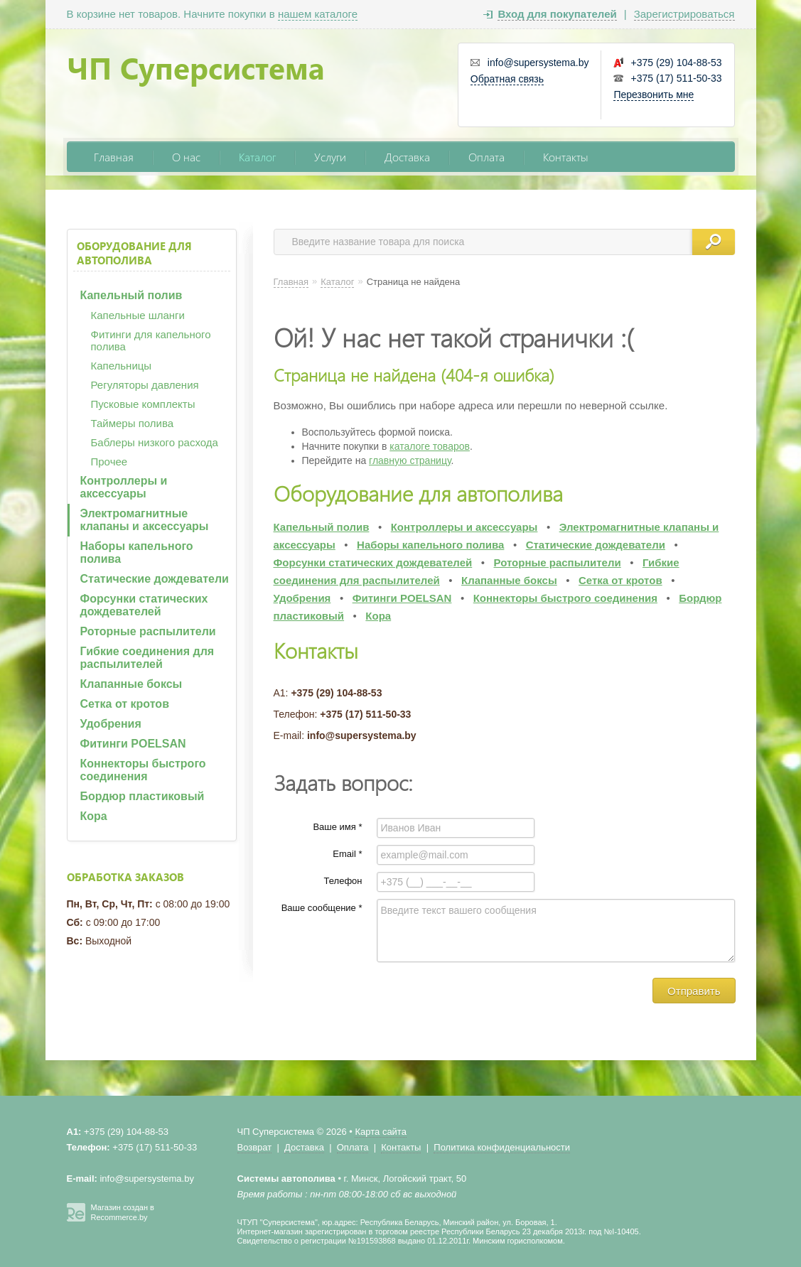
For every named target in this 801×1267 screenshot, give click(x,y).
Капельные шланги (138, 315)
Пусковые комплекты (143, 404)
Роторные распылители (148, 631)
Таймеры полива (132, 423)
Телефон (343, 880)
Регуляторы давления (145, 385)
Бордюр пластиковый (142, 796)
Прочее (109, 461)
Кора (93, 816)
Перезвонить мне (653, 94)
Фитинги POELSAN (133, 744)
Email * (347, 853)
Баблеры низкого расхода (154, 442)
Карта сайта (380, 1131)
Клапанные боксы (131, 684)
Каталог (257, 156)
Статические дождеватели (154, 579)
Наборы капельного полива (136, 552)
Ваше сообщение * (321, 907)
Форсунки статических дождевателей (144, 605)
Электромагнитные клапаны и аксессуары (144, 519)
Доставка (407, 156)
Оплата (486, 156)
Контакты (565, 156)
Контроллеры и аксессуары (124, 487)
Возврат (254, 1147)
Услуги (330, 156)
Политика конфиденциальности (502, 1147)
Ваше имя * (337, 826)
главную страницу (410, 460)
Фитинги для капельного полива (151, 340)
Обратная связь (507, 79)
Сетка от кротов (124, 704)
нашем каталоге (318, 14)
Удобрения (110, 724)
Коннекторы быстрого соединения (143, 769)
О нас (186, 156)
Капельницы (121, 366)
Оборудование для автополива (134, 253)
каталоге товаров (429, 446)
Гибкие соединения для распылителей (147, 657)
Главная (114, 156)
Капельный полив (131, 295)
